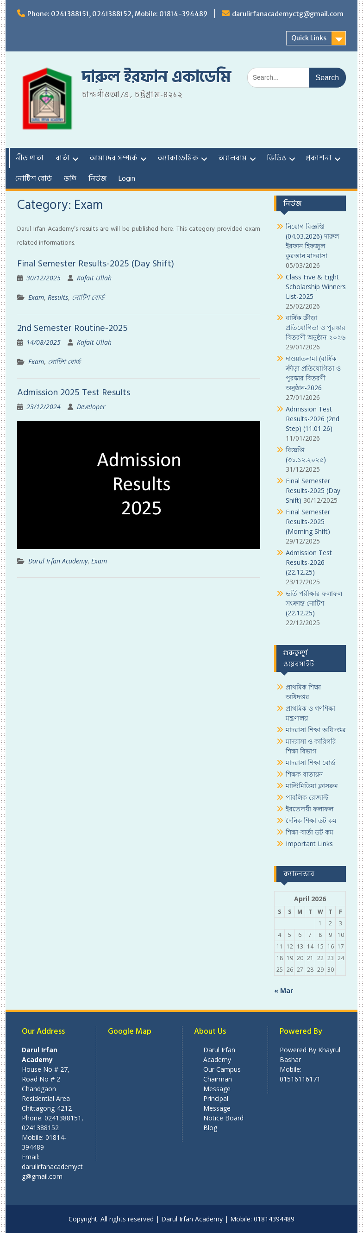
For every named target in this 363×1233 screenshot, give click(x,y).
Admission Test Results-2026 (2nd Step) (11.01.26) (312, 419)
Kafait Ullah (94, 277)
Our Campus (222, 1069)
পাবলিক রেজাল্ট (307, 797)
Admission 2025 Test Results (73, 392)
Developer (91, 406)
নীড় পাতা (30, 158)
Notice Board (223, 1117)
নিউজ (97, 178)
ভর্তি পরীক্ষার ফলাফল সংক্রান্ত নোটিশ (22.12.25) (314, 603)
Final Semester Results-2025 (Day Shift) (95, 263)
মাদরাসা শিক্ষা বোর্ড (310, 762)
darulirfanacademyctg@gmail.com (288, 14)
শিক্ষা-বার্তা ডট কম (309, 832)
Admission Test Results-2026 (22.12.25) (309, 562)
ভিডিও (276, 158)
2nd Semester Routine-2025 (72, 328)
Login (127, 178)
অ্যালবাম (232, 158)
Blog (210, 1127)
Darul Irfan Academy (58, 560)
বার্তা (62, 158)
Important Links (309, 843)
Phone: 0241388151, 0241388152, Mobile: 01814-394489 (117, 14)
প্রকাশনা (319, 158)
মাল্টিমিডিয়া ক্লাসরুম (312, 785)
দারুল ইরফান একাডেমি (156, 76)
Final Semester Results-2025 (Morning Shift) (308, 521)
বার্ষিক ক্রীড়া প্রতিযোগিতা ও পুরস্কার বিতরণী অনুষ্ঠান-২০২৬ (315, 327)
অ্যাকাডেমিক (177, 158)
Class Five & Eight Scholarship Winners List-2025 (316, 286)
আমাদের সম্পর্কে (113, 158)
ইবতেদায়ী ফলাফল (309, 808)
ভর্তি (70, 178)
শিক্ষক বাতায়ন (304, 774)
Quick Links (308, 38)
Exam (36, 297)
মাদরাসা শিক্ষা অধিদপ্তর (316, 729)
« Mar (283, 990)
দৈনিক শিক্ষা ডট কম (311, 820)
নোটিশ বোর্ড (33, 178)
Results (58, 297)
